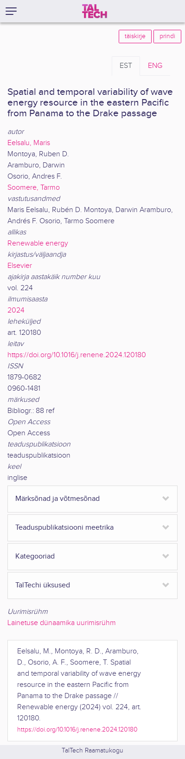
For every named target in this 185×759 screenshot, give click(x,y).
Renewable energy (37, 243)
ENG (155, 65)
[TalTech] (95, 11)
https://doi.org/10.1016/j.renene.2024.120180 (76, 355)
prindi (167, 36)
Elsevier (19, 265)
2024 (16, 310)
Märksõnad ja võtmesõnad (57, 498)
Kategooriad (35, 556)
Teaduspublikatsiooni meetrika (64, 527)
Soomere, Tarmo (33, 187)
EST (126, 65)
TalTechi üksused (42, 585)
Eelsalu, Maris (28, 143)
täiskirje (135, 36)
